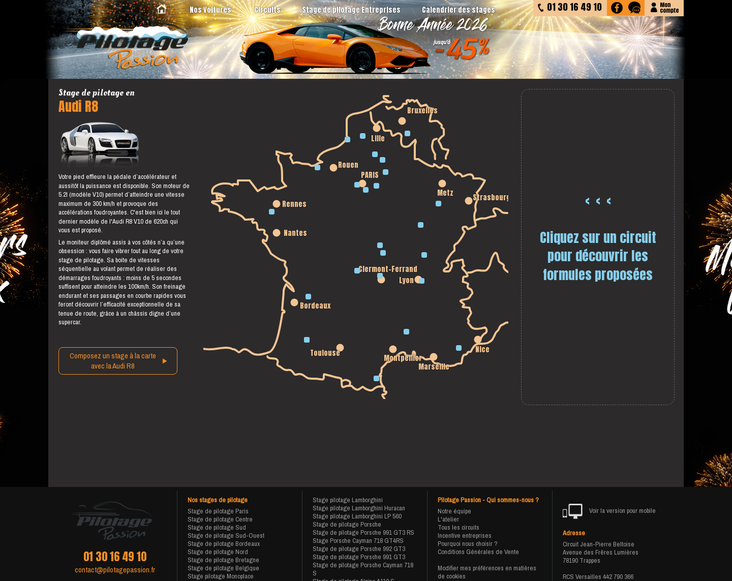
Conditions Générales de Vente (478, 552)
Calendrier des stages (458, 10)
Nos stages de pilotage (218, 500)
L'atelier (448, 519)
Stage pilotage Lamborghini (348, 500)
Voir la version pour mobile (609, 511)
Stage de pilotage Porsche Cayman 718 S (363, 569)
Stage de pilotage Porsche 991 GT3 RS (363, 532)
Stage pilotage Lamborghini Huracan (359, 508)
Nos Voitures (210, 10)
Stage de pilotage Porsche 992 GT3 (359, 549)
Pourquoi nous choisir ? (468, 543)
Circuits (267, 10)
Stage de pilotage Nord (218, 552)
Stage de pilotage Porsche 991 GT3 (359, 557)
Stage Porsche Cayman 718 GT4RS (358, 540)
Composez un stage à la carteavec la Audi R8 (113, 361)
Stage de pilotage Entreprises (351, 10)
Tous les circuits (458, 527)
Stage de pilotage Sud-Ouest (226, 535)
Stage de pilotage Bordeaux (224, 543)
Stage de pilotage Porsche (347, 524)
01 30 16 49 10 (114, 557)
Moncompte (669, 7)
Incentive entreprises (465, 535)
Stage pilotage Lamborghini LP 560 (357, 516)
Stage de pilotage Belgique (223, 568)
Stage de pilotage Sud (217, 527)
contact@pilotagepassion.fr (115, 570)
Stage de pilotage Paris (218, 511)
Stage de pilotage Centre (220, 519)
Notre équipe (454, 511)
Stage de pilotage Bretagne (223, 560)
